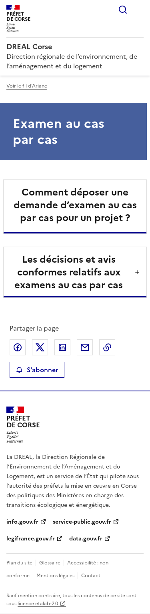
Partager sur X (40, 347)
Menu (139, 10)
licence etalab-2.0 (38, 603)
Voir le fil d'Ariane (26, 86)
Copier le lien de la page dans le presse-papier (107, 347)
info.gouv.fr (22, 522)
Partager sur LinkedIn (62, 347)
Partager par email (85, 347)
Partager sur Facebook (18, 347)
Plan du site (19, 562)
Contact (90, 575)
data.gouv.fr (85, 538)
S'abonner (37, 370)
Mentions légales (55, 575)
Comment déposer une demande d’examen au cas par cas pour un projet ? (75, 205)
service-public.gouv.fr (82, 522)
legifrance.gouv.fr (30, 538)
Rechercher (123, 10)
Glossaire (49, 562)
